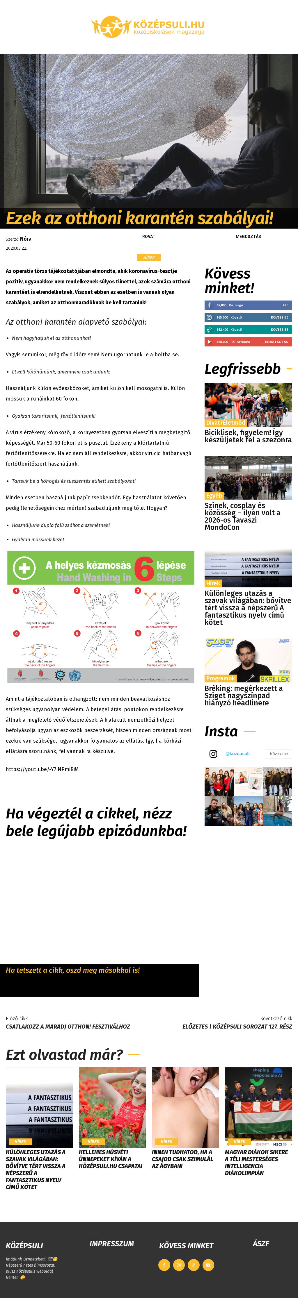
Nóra (25, 239)
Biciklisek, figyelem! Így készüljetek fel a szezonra (248, 436)
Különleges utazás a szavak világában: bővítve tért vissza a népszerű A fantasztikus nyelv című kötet (248, 608)
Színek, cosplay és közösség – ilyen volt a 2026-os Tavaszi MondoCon (243, 516)
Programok (220, 678)
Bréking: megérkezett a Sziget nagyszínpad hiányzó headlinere (244, 695)
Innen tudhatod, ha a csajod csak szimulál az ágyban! (182, 1159)
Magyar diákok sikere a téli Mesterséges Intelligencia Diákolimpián (256, 1163)
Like (284, 305)
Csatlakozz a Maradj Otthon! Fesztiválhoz (68, 1026)
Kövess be (279, 317)
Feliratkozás (275, 341)
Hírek (149, 257)
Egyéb (214, 495)
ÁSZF (261, 1243)
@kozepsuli (238, 753)
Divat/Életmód (225, 422)
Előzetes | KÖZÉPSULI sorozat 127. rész (237, 1026)
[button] (287, 47)
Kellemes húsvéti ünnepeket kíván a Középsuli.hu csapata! (110, 1159)
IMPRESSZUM (112, 1243)
